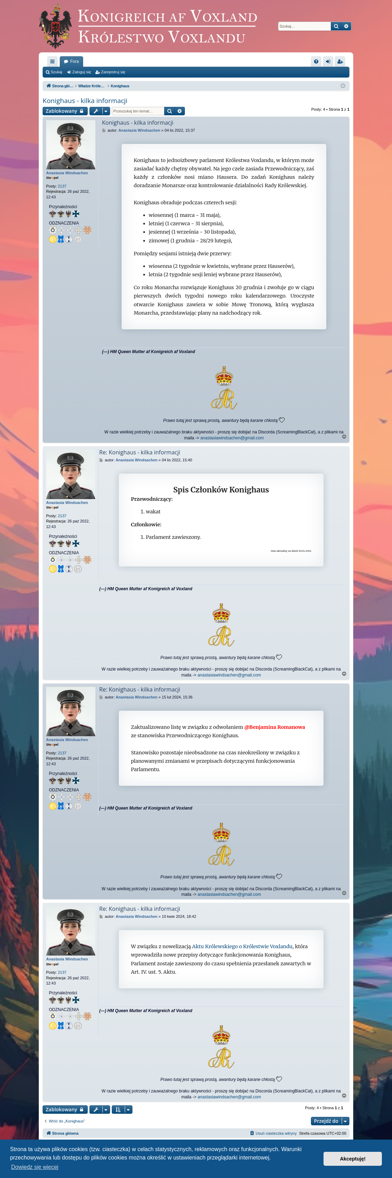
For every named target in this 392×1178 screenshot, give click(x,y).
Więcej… (54, 63)
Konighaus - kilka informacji (85, 100)
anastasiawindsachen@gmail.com (232, 438)
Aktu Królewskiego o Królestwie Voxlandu (242, 946)
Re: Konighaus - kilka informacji (139, 452)
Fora (74, 61)
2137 (62, 186)
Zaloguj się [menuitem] (329, 63)
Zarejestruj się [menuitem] (341, 63)
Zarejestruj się (113, 72)
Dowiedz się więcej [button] (34, 1167)
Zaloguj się (81, 72)
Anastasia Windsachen (67, 173)
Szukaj (56, 72)
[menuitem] (316, 61)
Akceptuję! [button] (353, 1159)
